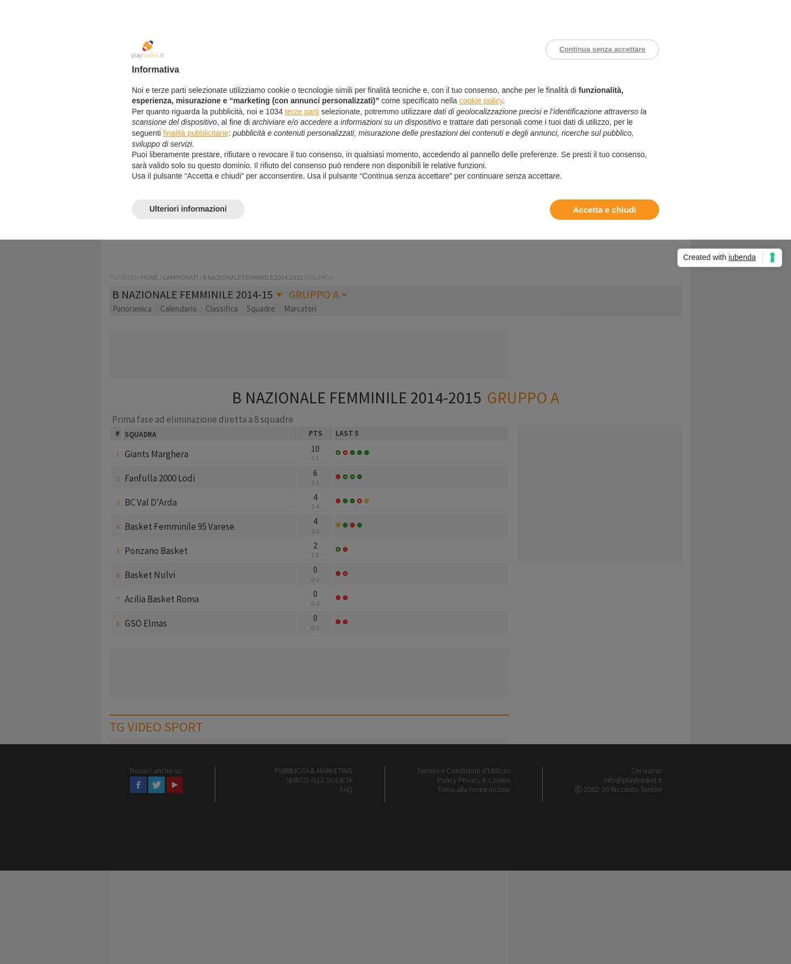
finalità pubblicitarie (196, 133)
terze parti (302, 111)
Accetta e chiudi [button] (604, 209)
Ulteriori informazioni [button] (188, 208)
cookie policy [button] (481, 100)
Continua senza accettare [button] (602, 49)
